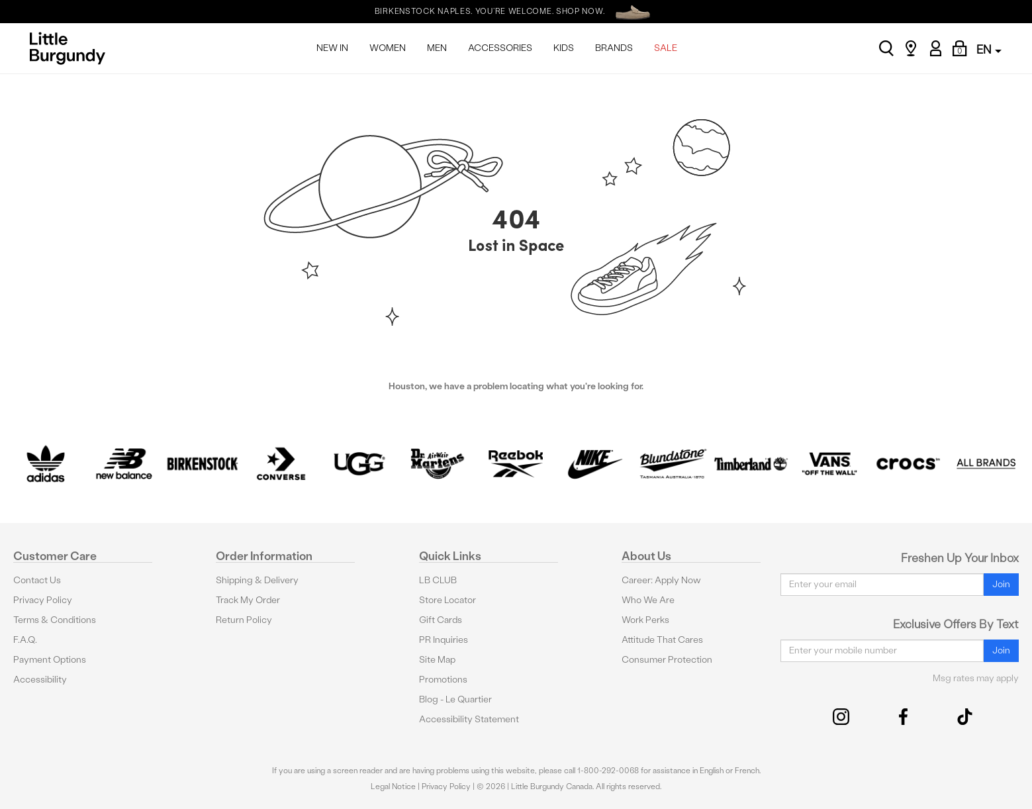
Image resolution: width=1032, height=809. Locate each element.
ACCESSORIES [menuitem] (500, 48)
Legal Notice (393, 786)
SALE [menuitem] (665, 48)
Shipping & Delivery (257, 580)
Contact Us (37, 580)
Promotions (443, 679)
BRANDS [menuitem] (614, 48)
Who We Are (648, 600)
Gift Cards (440, 620)
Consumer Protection (667, 659)
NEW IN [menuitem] (332, 48)
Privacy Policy (42, 600)
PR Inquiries (443, 639)
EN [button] (989, 49)
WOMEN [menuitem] (387, 48)
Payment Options (49, 659)
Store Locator (447, 600)
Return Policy (244, 620)
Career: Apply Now (661, 580)
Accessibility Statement (469, 719)
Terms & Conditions (54, 620)
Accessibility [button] (40, 679)
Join (1001, 584)
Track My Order (248, 600)
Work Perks (645, 620)
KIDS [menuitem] (563, 48)
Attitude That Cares (662, 639)
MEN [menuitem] (437, 48)
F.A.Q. (25, 639)
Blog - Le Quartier (455, 699)
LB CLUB (438, 580)
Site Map (437, 659)
